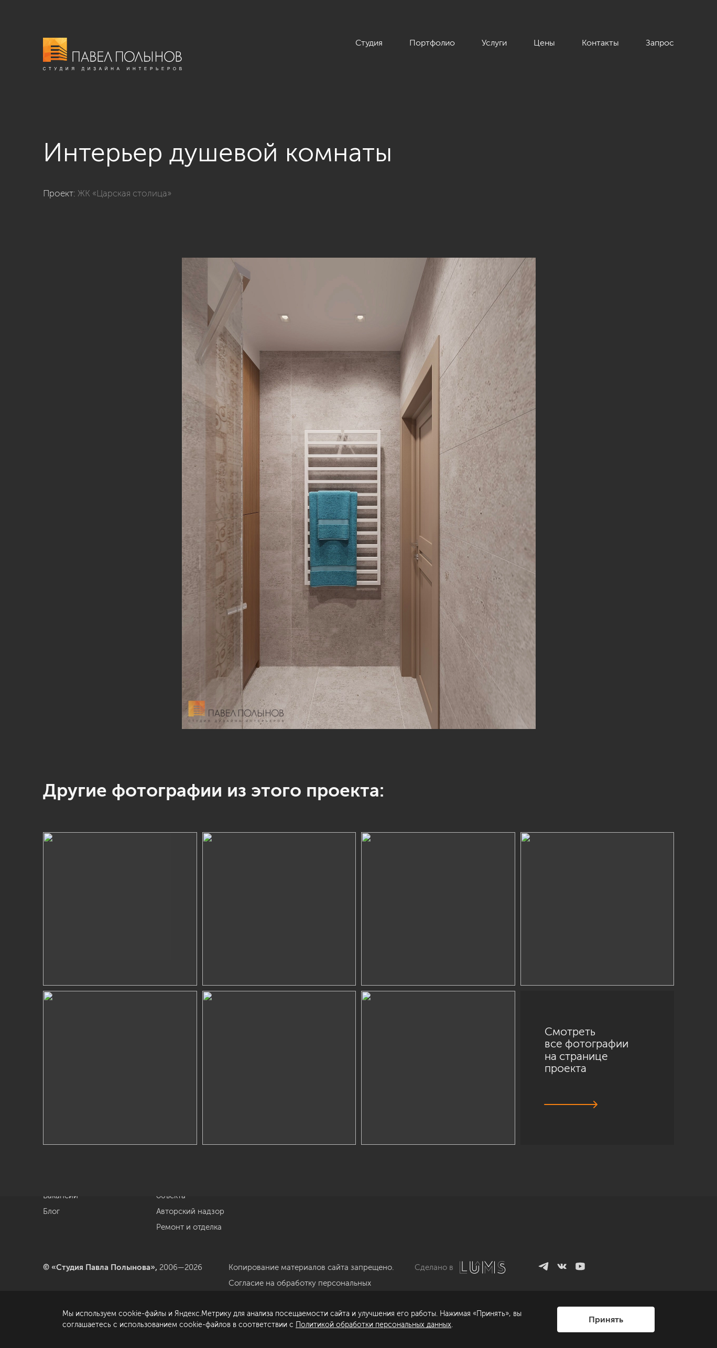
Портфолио (432, 43)
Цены (544, 43)
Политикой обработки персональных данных (373, 1324)
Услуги (494, 43)
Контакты (600, 43)
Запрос (660, 43)
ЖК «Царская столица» (124, 193)
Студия (369, 43)
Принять (606, 1319)
